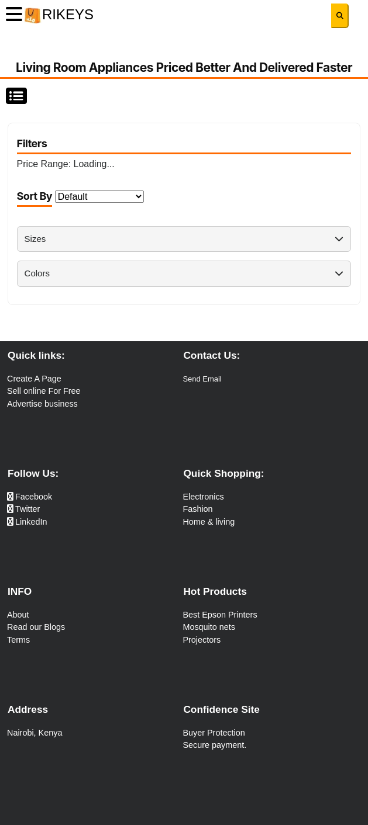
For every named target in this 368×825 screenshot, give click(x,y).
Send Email (202, 379)
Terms (18, 639)
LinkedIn (27, 521)
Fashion (197, 509)
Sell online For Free (44, 391)
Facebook (29, 496)
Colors (184, 273)
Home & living (209, 521)
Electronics (203, 496)
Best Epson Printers (220, 614)
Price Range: (66, 164)
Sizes (184, 239)
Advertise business (42, 403)
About (18, 614)
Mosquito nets (209, 627)
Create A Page (34, 378)
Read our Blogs (36, 627)
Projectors (202, 639)
